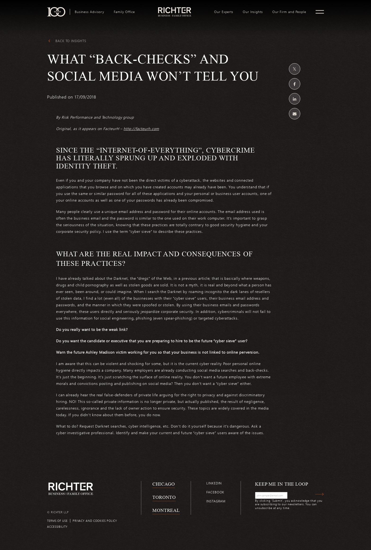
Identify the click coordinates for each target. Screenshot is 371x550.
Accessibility (57, 526)
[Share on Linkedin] (294, 98)
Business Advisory (89, 12)
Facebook (215, 492)
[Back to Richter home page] (70, 488)
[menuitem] (89, 12)
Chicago (163, 484)
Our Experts (223, 12)
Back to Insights (70, 41)
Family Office (124, 12)
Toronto (164, 497)
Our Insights (253, 12)
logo (174, 9)
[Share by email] (294, 113)
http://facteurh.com (141, 128)
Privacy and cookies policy (95, 521)
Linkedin (214, 483)
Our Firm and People (289, 12)
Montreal (166, 510)
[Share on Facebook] (294, 84)
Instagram (215, 501)
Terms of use (57, 521)
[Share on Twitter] (294, 69)
